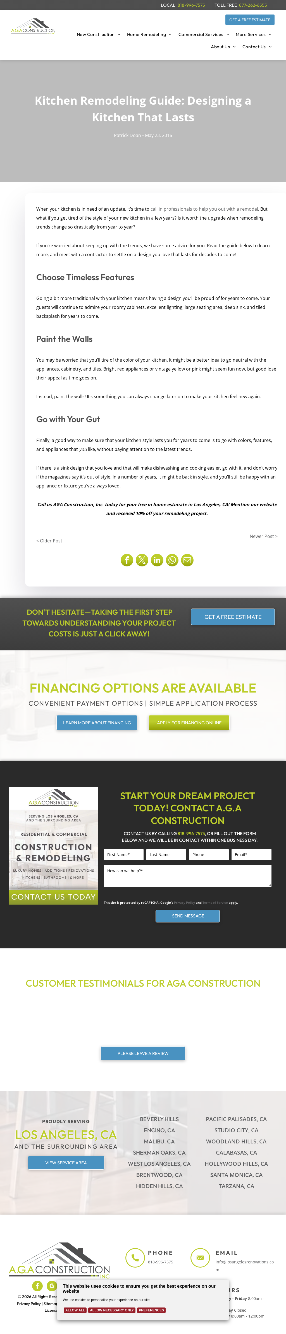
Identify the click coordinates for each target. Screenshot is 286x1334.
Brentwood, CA (159, 1174)
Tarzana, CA (236, 1186)
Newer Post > (264, 536)
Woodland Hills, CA (236, 1141)
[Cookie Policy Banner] (143, 1300)
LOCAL (168, 5)
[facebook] (37, 1287)
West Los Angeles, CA (159, 1163)
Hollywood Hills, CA (236, 1163)
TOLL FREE (225, 5)
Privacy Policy (184, 902)
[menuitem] (98, 34)
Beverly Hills (159, 1119)
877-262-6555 (253, 5)
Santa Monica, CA (236, 1175)
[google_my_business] (52, 1287)
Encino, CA (159, 1130)
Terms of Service (215, 902)
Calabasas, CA (236, 1152)
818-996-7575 (191, 5)
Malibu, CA (159, 1141)
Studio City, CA (236, 1130)
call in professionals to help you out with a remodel (204, 209)
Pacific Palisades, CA (236, 1119)
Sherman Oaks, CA (159, 1152)
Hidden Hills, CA (159, 1185)
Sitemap (51, 1303)
